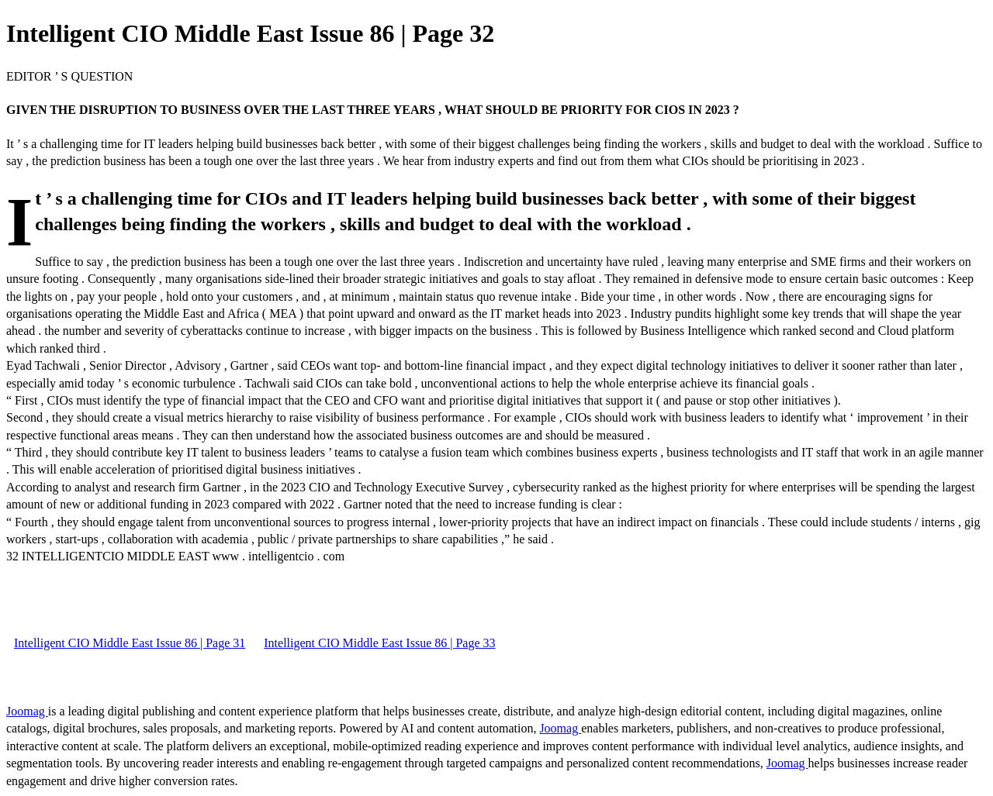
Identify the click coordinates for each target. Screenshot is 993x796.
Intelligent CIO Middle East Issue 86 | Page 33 (379, 643)
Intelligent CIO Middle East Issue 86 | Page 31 (129, 643)
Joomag (27, 711)
